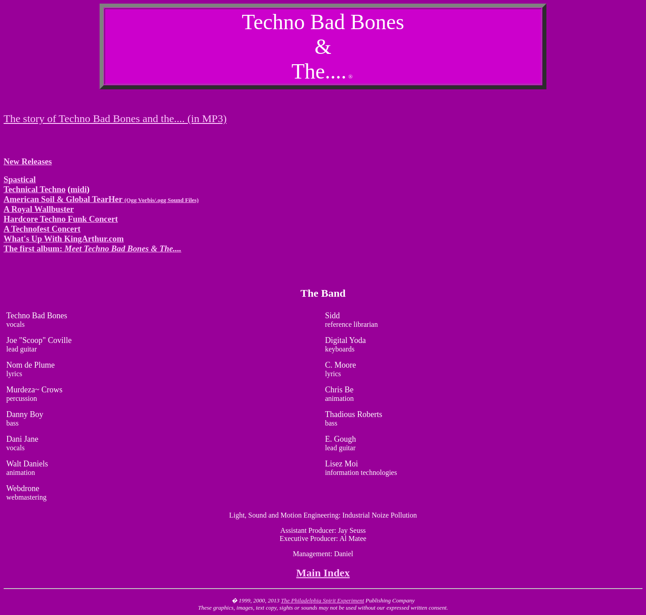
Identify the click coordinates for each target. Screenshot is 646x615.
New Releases (28, 161)
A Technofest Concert (42, 228)
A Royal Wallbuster (39, 209)
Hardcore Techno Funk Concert (61, 219)
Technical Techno (34, 189)
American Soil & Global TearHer (101, 199)
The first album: (92, 248)
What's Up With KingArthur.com (64, 238)
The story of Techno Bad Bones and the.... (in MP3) (115, 118)
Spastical (20, 179)
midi (78, 189)
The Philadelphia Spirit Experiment (322, 600)
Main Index (322, 573)
